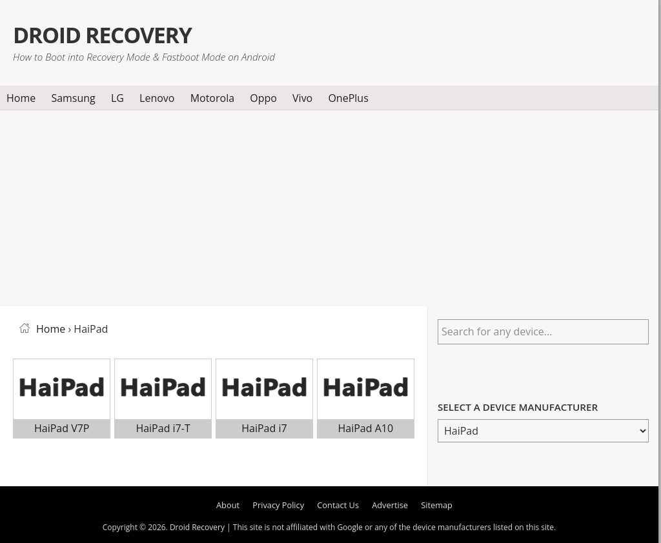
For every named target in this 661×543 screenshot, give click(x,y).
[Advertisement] (329, 205)
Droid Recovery (112, 33)
